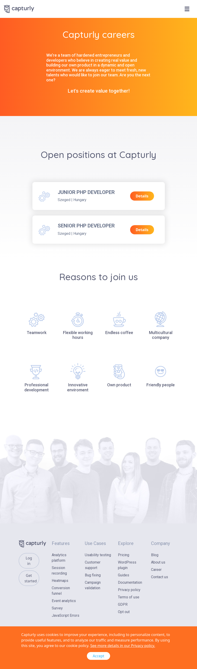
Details (142, 196)
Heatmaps (60, 580)
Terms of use (128, 597)
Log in (29, 561)
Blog (154, 555)
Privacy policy (129, 590)
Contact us (159, 577)
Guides (123, 575)
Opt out (124, 612)
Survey (57, 608)
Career (156, 569)
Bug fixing (93, 575)
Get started (31, 578)
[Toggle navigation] (188, 9)
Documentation (130, 582)
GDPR (123, 604)
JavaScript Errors (65, 615)
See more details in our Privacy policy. (122, 645)
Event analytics (64, 601)
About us (158, 562)
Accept (98, 655)
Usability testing (98, 555)
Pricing (123, 555)
